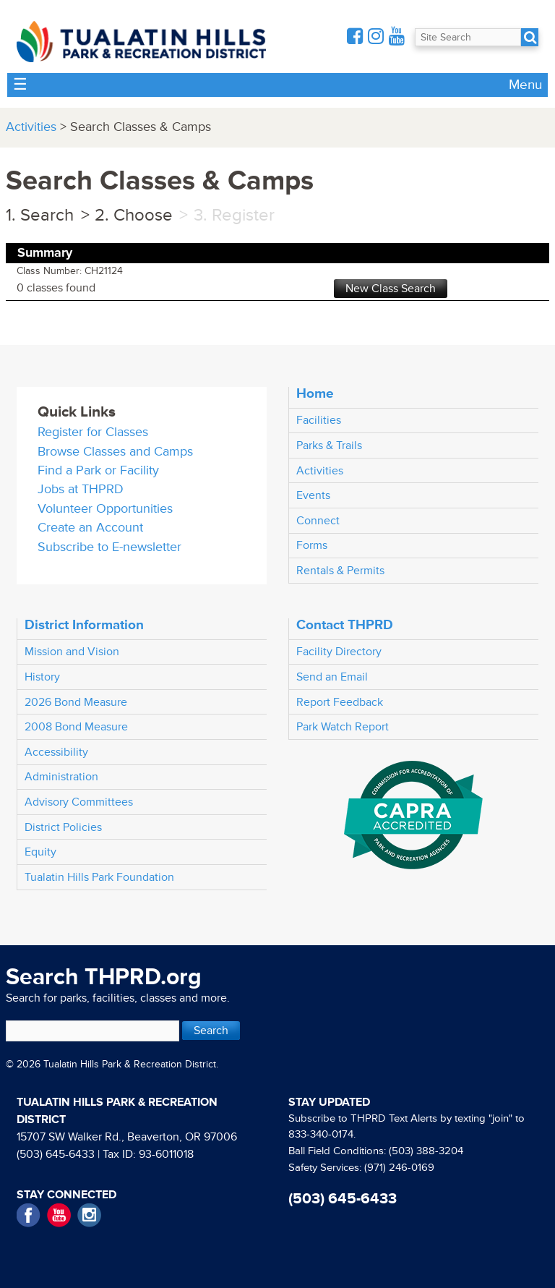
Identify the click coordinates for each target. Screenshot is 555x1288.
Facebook (28, 1215)
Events (313, 495)
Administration (61, 776)
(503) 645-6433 (56, 1154)
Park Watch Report (342, 727)
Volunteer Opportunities (105, 508)
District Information (84, 625)
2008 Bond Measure (76, 727)
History (42, 677)
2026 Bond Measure (76, 702)
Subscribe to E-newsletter (109, 547)
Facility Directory (339, 651)
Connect (318, 520)
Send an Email (332, 677)
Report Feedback (339, 702)
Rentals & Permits (340, 570)
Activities (31, 127)
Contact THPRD (344, 625)
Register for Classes (93, 432)
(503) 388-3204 (426, 1151)
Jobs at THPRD (81, 489)
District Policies (63, 827)
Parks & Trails (329, 445)
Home (315, 393)
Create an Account (90, 527)
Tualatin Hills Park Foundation (99, 877)
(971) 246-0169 (399, 1167)
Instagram (89, 1215)
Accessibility (56, 752)
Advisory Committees (79, 802)
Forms (311, 545)
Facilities (318, 420)
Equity (40, 852)
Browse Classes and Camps (115, 451)
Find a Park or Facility (98, 470)
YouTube (59, 1215)
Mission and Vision (72, 651)
